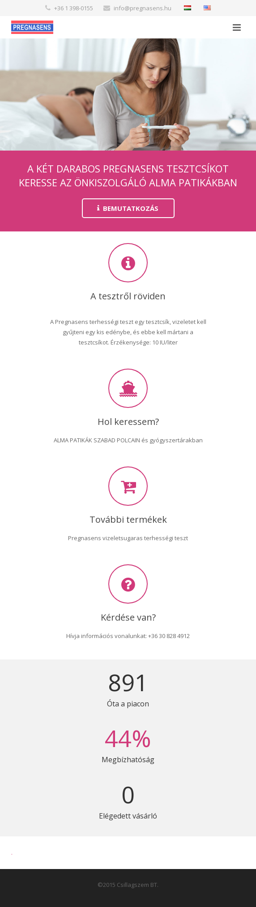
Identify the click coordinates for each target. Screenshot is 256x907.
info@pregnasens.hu (142, 8)
